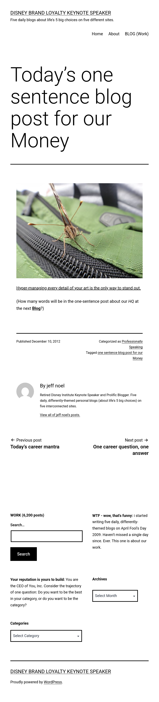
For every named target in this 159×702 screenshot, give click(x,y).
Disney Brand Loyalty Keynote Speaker (60, 13)
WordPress (53, 682)
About (113, 33)
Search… (17, 525)
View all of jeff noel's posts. (60, 415)
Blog (36, 308)
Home (97, 33)
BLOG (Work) (137, 33)
